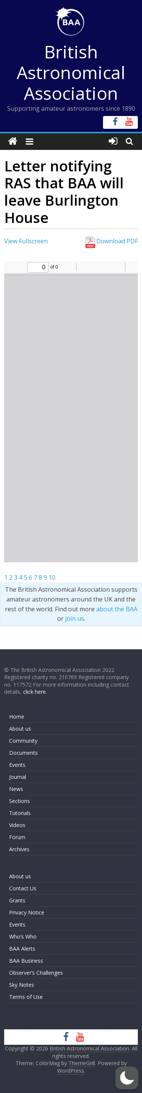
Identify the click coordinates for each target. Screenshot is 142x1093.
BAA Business (26, 960)
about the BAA (116, 609)
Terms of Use (26, 996)
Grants (17, 900)
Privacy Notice (26, 912)
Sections (19, 800)
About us (20, 728)
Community (23, 740)
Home (16, 716)
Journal (17, 776)
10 (51, 577)
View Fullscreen (26, 241)
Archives (19, 849)
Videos (17, 825)
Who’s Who (23, 936)
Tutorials (20, 813)
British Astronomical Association (71, 72)
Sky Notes (21, 984)
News (16, 788)
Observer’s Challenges (36, 972)
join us (74, 618)
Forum (17, 837)
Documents (23, 752)
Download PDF (111, 241)
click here (34, 691)
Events (17, 764)
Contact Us (22, 888)
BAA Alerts (22, 948)
